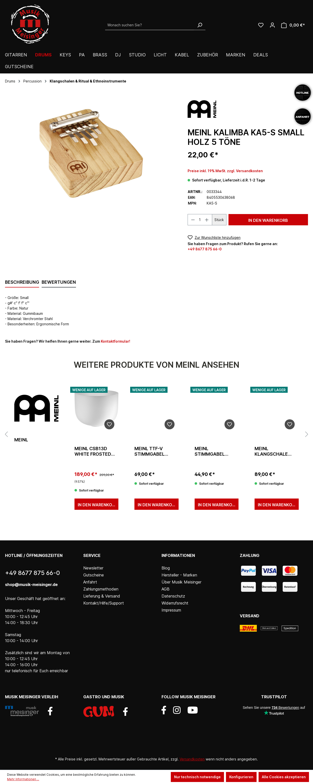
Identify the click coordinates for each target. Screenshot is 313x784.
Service (92, 555)
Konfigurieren (241, 777)
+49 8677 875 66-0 (205, 249)
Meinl (21, 439)
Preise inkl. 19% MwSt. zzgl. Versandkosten (225, 171)
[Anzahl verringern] (193, 219)
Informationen (178, 555)
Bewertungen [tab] (59, 282)
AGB (166, 589)
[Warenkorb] (293, 25)
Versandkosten (192, 759)
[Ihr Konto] (272, 25)
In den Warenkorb (268, 220)
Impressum (171, 610)
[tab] (22, 282)
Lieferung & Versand (101, 596)
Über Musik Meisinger (181, 581)
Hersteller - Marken (179, 574)
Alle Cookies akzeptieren (284, 777)
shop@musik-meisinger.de (31, 584)
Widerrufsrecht (175, 603)
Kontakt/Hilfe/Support (103, 603)
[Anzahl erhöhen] (207, 219)
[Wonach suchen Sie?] (149, 25)
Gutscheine (93, 574)
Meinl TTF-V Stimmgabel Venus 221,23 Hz (153, 451)
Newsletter (93, 567)
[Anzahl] (200, 219)
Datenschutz (173, 596)
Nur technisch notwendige (197, 777)
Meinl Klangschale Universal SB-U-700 (274, 451)
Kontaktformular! (115, 341)
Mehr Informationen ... (23, 779)
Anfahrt (90, 581)
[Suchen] (199, 25)
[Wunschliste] (261, 25)
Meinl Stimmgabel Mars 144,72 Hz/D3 (210, 451)
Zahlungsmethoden (100, 589)
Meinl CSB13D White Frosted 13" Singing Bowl (95, 451)
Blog (166, 567)
